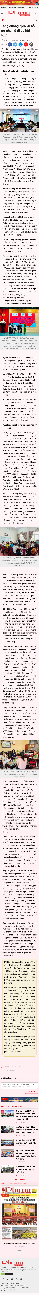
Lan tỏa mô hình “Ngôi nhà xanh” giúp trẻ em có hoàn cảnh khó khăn (27, 1130)
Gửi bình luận (31, 1092)
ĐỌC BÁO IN (19, 1180)
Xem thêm (19, 1254)
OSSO (7, 1067)
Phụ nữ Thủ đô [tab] (6, 1184)
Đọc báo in (3, 7)
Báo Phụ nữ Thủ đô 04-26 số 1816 (19, 1243)
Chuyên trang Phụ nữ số (32, 7)
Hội (3, 20)
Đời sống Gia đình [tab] (19, 1184)
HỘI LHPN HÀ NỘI (18, 1067)
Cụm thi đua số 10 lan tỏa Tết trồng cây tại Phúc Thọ (25, 1169)
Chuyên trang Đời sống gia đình (16, 7)
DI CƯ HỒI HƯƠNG (9, 1070)
